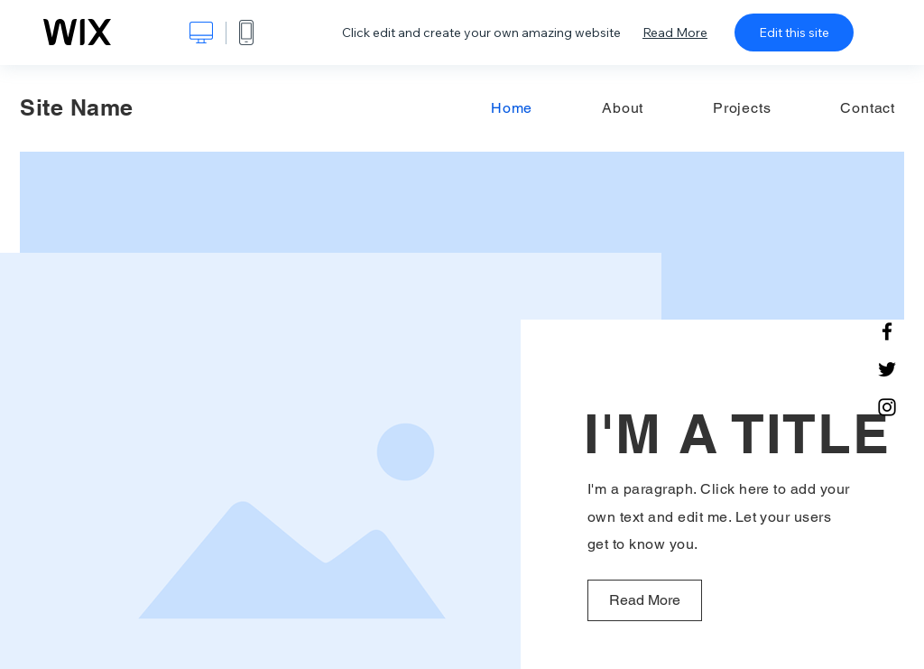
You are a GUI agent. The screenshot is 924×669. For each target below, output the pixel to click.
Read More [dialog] (674, 32)
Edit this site (794, 32)
